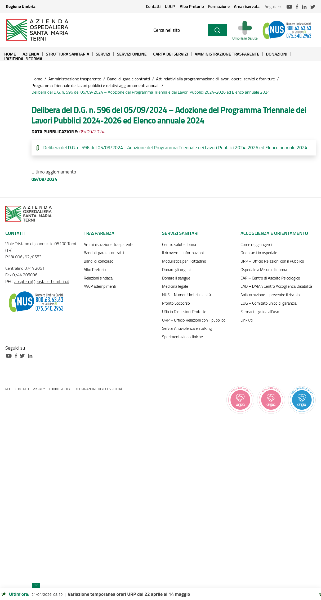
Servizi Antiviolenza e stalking (187, 328)
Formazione (219, 6)
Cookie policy (60, 389)
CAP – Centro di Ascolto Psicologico (270, 278)
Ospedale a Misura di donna (263, 270)
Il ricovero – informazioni (183, 253)
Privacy (39, 389)
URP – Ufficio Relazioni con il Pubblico (272, 261)
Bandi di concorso (98, 261)
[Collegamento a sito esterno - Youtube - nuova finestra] (10, 355)
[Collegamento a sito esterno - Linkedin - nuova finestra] (31, 355)
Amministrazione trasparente (74, 79)
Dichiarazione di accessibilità (98, 389)
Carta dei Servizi (170, 54)
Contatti (153, 6)
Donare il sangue (176, 278)
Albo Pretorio (192, 6)
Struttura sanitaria (67, 54)
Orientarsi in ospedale (258, 253)
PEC (8, 389)
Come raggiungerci (256, 244)
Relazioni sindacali (99, 278)
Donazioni (276, 54)
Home (10, 54)
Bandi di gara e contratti (128, 79)
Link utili (247, 320)
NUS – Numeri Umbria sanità (186, 295)
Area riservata (247, 6)
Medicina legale (175, 286)
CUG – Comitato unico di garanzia (268, 303)
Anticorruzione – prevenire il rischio (270, 295)
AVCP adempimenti (100, 286)
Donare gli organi (176, 270)
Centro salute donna (179, 244)
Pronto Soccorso (176, 303)
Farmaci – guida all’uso (259, 312)
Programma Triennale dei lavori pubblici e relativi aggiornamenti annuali (95, 85)
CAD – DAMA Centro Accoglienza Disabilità (276, 286)
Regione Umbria (20, 6)
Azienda (31, 54)
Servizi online (131, 54)
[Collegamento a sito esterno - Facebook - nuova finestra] (17, 355)
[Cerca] (217, 30)
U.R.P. (170, 6)
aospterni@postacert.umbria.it (41, 281)
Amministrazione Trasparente (227, 54)
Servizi (103, 54)
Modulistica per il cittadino (184, 261)
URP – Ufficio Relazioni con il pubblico (193, 320)
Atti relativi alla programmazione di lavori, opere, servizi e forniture (215, 79)
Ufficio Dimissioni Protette (184, 312)
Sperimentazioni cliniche (182, 337)
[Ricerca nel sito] (179, 30)
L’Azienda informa (23, 59)
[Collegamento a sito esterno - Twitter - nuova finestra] (23, 355)
